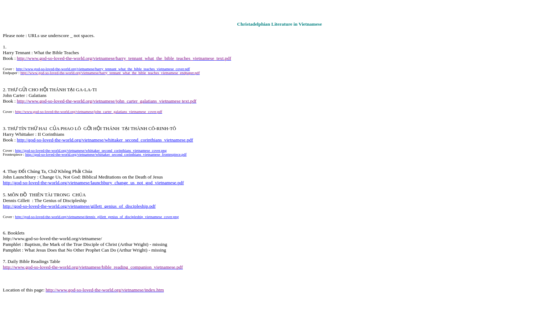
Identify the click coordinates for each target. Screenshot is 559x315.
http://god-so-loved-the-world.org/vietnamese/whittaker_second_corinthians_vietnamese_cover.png (90, 151)
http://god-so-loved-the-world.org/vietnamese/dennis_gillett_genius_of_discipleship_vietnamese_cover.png (97, 217)
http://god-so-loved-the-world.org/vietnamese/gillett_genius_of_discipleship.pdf (79, 206)
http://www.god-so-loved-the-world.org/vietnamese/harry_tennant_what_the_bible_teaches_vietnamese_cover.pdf (103, 69)
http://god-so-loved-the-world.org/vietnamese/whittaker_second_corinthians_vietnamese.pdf (105, 140)
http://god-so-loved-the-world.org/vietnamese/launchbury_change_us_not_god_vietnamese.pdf (93, 182)
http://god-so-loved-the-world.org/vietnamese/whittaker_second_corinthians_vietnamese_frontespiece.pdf (106, 154)
